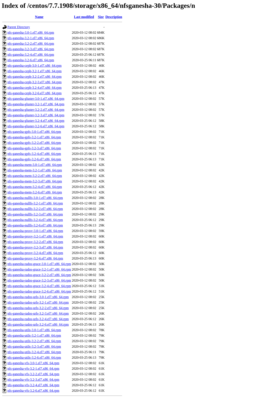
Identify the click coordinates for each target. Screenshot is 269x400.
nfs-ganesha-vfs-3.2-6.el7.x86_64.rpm (33, 390)
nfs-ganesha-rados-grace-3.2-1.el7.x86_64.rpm (39, 269)
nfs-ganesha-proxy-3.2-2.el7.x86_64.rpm (35, 242)
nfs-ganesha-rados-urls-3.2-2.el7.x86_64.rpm (38, 308)
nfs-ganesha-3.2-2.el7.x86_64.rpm (30, 43)
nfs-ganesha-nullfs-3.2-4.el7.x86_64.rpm (35, 220)
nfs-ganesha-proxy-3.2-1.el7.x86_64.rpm (35, 236)
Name (39, 17)
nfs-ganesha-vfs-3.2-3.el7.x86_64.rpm (33, 379)
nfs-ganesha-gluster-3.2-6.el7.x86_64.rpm (35, 126)
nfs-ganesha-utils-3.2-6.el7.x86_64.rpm (34, 357)
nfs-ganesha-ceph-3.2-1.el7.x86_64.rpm (34, 71)
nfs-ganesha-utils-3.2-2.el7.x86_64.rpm (34, 341)
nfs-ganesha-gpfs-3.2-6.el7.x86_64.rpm (34, 159)
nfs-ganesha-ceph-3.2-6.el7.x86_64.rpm (34, 93)
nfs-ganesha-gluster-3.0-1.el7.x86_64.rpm (35, 98)
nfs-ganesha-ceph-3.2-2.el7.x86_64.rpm (34, 76)
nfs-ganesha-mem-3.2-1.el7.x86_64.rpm (34, 170)
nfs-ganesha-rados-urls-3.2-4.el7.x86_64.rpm (38, 319)
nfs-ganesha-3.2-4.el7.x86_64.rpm (30, 54)
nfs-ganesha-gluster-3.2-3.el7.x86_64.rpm (35, 115)
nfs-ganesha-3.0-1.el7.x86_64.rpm (30, 32)
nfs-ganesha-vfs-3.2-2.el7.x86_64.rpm (33, 374)
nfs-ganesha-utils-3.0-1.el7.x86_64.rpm (34, 330)
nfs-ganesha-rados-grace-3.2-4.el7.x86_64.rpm (39, 286)
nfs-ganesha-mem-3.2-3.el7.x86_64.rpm (34, 181)
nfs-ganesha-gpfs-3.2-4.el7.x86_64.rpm (34, 154)
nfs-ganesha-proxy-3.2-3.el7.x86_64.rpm (35, 247)
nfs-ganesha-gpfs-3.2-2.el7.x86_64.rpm (34, 142)
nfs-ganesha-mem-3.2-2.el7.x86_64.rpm (34, 176)
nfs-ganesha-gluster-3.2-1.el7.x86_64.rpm (35, 104)
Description (113, 17)
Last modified (84, 17)
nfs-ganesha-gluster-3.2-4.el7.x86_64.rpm (35, 120)
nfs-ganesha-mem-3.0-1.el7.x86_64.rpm (34, 165)
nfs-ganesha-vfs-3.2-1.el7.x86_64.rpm (33, 368)
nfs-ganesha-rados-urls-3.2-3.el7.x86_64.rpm (38, 313)
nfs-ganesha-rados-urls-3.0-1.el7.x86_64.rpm (38, 297)
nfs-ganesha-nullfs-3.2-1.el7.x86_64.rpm (35, 203)
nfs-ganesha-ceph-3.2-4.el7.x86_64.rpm (34, 87)
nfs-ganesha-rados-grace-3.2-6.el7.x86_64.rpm (39, 291)
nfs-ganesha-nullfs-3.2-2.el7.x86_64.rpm (35, 209)
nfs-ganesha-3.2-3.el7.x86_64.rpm (30, 49)
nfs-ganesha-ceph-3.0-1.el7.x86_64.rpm (34, 65)
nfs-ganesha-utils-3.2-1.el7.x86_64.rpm (34, 335)
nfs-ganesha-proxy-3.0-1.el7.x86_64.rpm (35, 231)
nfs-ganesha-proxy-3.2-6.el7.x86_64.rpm (35, 258)
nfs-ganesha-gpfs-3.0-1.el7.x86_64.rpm (34, 131)
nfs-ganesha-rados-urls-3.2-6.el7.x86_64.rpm (38, 324)
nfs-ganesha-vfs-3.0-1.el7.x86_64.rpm (33, 363)
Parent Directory (18, 27)
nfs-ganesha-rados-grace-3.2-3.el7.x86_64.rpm (39, 280)
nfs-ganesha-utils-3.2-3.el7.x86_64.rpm (34, 346)
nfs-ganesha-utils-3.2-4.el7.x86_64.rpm (34, 352)
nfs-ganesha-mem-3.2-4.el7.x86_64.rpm (34, 187)
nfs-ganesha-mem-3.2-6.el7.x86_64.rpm (34, 192)
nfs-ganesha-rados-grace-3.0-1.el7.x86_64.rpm (39, 264)
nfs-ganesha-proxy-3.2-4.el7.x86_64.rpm (35, 253)
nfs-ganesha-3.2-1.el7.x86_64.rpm (30, 38)
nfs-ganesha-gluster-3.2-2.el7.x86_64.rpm (35, 109)
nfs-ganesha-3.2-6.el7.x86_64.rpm (30, 60)
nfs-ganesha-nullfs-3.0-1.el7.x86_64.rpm (35, 198)
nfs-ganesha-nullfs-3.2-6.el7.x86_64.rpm (35, 225)
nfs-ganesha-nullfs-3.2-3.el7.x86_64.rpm (35, 214)
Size (101, 17)
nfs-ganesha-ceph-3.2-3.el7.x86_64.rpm (34, 82)
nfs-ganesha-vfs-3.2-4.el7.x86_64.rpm (33, 385)
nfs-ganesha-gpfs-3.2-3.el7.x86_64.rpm (34, 148)
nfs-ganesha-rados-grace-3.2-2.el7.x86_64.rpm (39, 275)
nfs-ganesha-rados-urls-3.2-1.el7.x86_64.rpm (38, 302)
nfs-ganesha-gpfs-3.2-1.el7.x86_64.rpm (34, 137)
